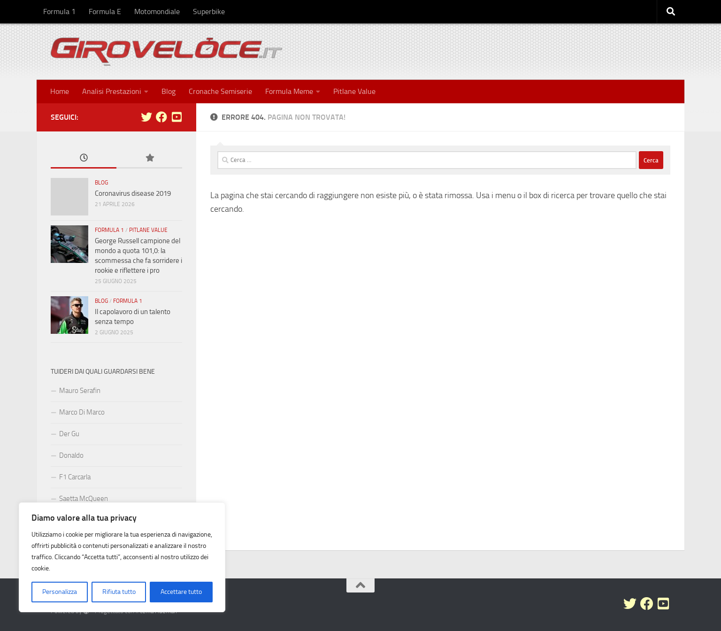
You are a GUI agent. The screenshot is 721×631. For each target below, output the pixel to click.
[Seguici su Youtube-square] (176, 117)
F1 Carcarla (75, 477)
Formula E (105, 11)
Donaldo (71, 455)
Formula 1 (59, 11)
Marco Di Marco (82, 412)
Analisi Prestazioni (111, 91)
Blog (168, 91)
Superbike (209, 11)
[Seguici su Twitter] (146, 117)
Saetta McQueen (83, 498)
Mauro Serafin (79, 390)
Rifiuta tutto (119, 592)
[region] (122, 557)
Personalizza (59, 592)
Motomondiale (157, 11)
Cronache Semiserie (220, 91)
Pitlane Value (354, 91)
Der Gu (69, 434)
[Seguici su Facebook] (161, 117)
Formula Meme (289, 91)
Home (59, 91)
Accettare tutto (181, 592)
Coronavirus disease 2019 (133, 193)
